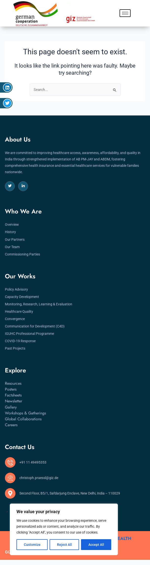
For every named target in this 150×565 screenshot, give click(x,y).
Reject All (64, 545)
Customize (32, 545)
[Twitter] (10, 186)
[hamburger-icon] (125, 13)
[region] (64, 529)
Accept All (96, 545)
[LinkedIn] (23, 186)
